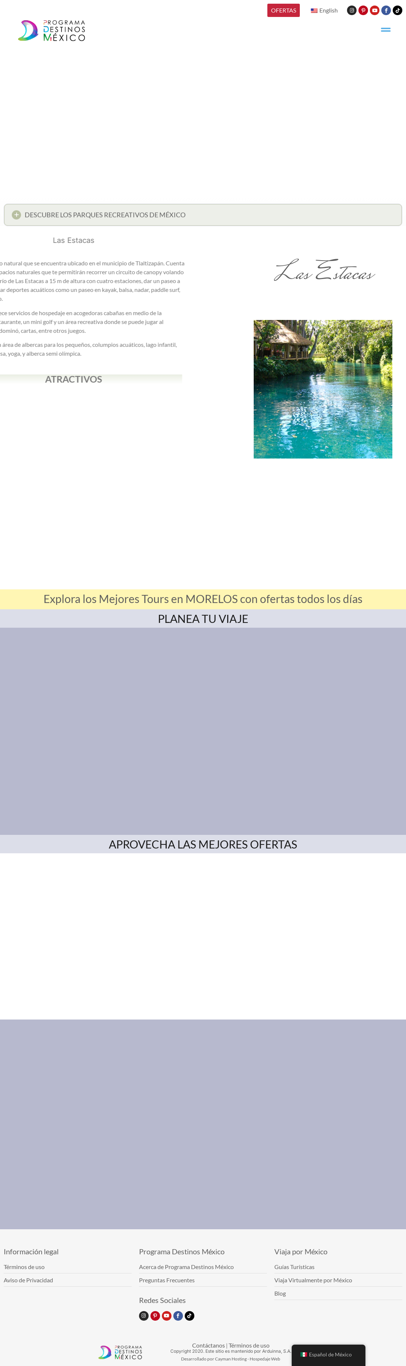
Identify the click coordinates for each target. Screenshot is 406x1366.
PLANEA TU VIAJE (203, 618)
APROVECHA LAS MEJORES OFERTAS (203, 844)
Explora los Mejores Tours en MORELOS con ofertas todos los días (203, 598)
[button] (203, 217)
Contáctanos (208, 1345)
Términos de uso (249, 1345)
